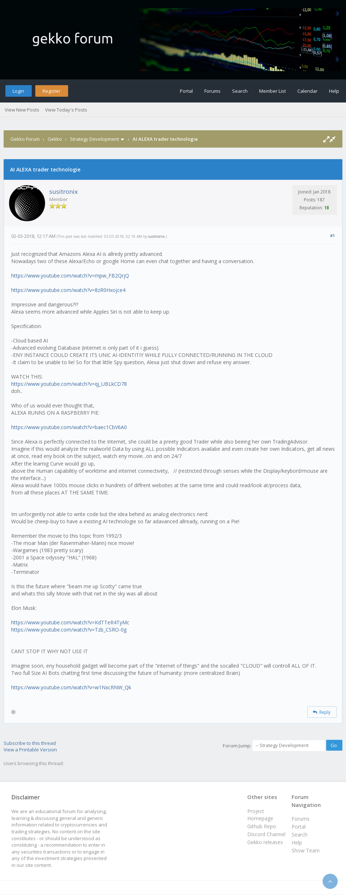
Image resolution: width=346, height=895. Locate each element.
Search (240, 91)
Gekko (55, 139)
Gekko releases (265, 842)
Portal (186, 91)
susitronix (63, 191)
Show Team (306, 850)
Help (334, 91)
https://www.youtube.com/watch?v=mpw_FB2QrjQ (70, 275)
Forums (212, 91)
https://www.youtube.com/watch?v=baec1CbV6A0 (69, 427)
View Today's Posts (66, 109)
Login (18, 91)
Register (52, 91)
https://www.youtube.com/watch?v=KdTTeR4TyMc (70, 622)
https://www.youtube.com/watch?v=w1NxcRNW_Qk (71, 687)
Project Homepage (260, 815)
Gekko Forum (25, 139)
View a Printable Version (30, 749)
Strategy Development (94, 139)
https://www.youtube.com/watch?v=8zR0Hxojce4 (68, 290)
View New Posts (22, 109)
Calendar (307, 91)
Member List (272, 91)
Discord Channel (266, 834)
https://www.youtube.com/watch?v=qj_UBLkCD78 (69, 383)
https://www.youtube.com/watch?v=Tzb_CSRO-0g (69, 629)
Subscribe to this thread (30, 743)
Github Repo (261, 826)
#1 (332, 235)
